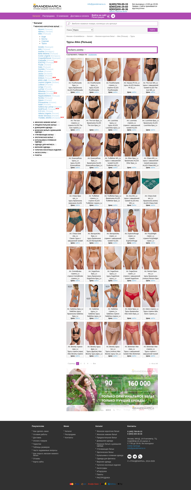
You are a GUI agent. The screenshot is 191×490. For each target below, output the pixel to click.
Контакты (69, 437)
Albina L (45, 32)
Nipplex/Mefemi (49, 96)
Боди (44, 37)
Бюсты (44, 39)
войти (77, 92)
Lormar (45, 89)
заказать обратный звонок (118, 11)
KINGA (45, 78)
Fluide (44, 65)
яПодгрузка (102, 470)
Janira (45, 74)
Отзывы (36, 458)
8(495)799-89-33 (118, 4)
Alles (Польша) (122, 36)
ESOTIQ (46, 62)
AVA (44, 49)
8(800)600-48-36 (118, 9)
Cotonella (46, 60)
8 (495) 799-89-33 (134, 430)
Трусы (44, 43)
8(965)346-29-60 (118, 6)
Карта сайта (38, 461)
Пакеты (38, 155)
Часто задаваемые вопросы (45, 449)
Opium (45, 100)
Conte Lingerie (49, 56)
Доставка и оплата (79, 16)
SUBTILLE (47, 109)
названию (92, 54)
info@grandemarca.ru (97, 4)
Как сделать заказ (41, 430)
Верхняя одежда (42, 147)
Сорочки (45, 41)
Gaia (44, 67)
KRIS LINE (47, 80)
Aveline (46, 51)
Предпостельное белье (46, 125)
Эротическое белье (44, 137)
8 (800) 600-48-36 (134, 433)
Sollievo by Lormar (50, 107)
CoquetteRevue (49, 58)
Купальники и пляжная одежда (110, 454)
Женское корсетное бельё (47, 26)
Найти (152, 30)
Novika (45, 98)
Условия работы (40, 433)
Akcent (45, 29)
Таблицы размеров (41, 446)
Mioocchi (46, 93)
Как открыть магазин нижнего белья (45, 454)
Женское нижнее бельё (45, 122)
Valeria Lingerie (48, 113)
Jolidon (45, 76)
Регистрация (98, 17)
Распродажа (48, 16)
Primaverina (47, 102)
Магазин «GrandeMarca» (75, 36)
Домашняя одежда (43, 128)
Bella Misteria (48, 54)
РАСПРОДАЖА (103, 477)
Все (94, 363)
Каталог (36, 16)
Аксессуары (40, 153)
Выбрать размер (75, 50)
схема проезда (133, 445)
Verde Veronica (48, 116)
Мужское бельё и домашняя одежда (109, 444)
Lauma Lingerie (48, 82)
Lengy (44, 87)
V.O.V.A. (45, 111)
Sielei (44, 104)
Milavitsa (46, 91)
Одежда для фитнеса (44, 145)
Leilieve (45, 85)
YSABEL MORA (49, 118)
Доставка (37, 437)
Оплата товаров (40, 440)
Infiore (44, 71)
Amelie (45, 47)
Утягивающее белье (44, 135)
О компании (62, 16)
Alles (44, 34)
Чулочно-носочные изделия (48, 150)
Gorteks (45, 69)
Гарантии (37, 443)
